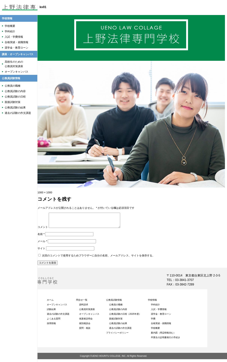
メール (42, 244)
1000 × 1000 (44, 192)
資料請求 (83, 307)
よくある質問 (53, 321)
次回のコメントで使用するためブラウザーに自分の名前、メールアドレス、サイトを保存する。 (98, 258)
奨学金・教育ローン (161, 316)
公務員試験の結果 (118, 326)
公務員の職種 (116, 307)
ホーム (50, 302)
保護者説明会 (86, 321)
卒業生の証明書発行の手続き (165, 340)
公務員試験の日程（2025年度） (125, 316)
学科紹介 (155, 307)
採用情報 (51, 326)
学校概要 (155, 331)
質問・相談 (84, 331)
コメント (42, 229)
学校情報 (152, 302)
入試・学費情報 (159, 312)
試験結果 (51, 312)
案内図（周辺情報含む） (163, 335)
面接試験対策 (116, 321)
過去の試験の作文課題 (58, 316)
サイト (41, 251)
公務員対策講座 (87, 312)
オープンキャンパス (57, 307)
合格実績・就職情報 (161, 326)
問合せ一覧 (81, 302)
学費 (153, 321)
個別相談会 (84, 326)
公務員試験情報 (114, 302)
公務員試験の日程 (15, 96)
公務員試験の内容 (118, 312)
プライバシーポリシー (117, 335)
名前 (40, 236)
